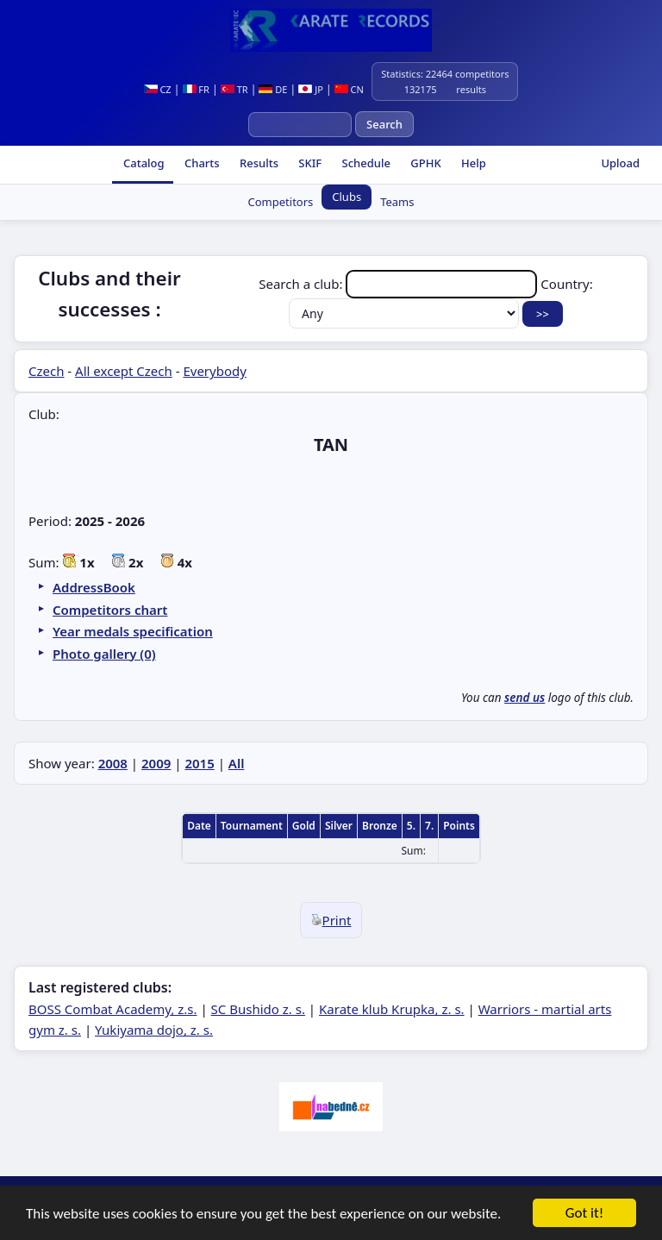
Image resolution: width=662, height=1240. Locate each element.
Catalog (143, 163)
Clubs (346, 196)
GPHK (424, 163)
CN (349, 89)
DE (273, 89)
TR (234, 89)
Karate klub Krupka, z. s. (392, 1009)
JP (310, 89)
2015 (199, 763)
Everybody (214, 370)
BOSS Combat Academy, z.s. (112, 1009)
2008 (113, 763)
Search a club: (399, 283)
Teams (397, 202)
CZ (158, 89)
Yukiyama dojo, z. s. (154, 1029)
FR (196, 89)
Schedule (364, 163)
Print (331, 920)
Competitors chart (110, 609)
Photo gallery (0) (104, 653)
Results (257, 163)
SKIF (309, 163)
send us (524, 697)
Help (472, 163)
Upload (620, 163)
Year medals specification (133, 631)
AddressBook (94, 587)
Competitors (281, 202)
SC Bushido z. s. (258, 1009)
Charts (201, 163)
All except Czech (123, 370)
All (236, 763)
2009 (156, 763)
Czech (46, 370)
